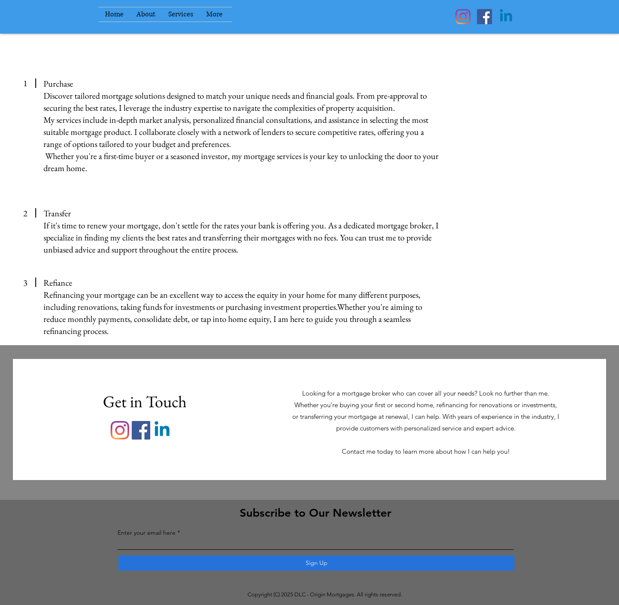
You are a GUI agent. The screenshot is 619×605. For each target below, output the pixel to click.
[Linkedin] (506, 16)
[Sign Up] (316, 563)
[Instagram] (462, 16)
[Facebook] (484, 16)
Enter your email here (147, 533)
